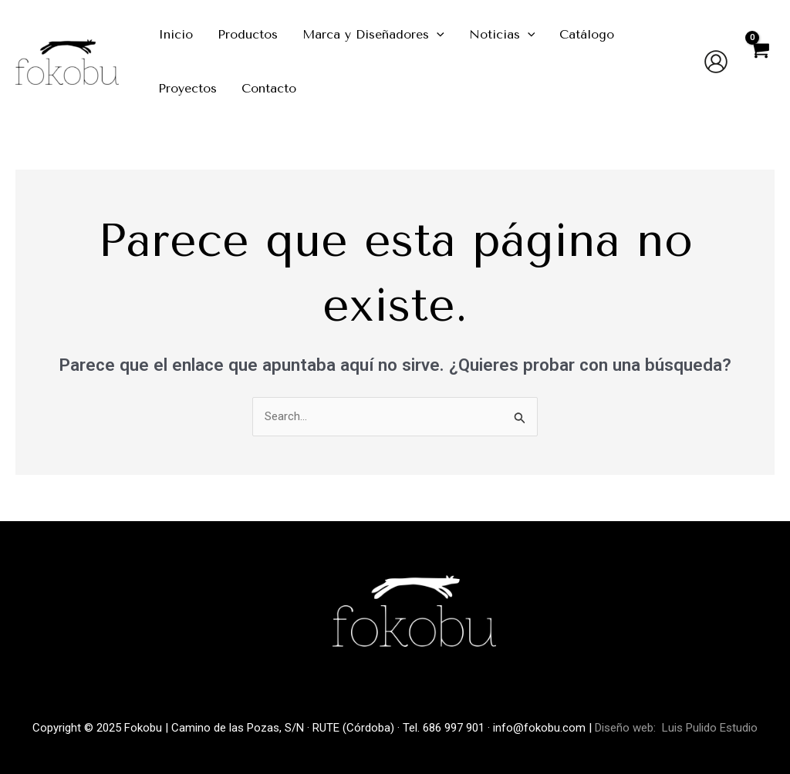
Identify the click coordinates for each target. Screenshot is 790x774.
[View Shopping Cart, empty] (759, 61)
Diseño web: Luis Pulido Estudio (676, 728)
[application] (436, 35)
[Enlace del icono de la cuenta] (716, 61)
